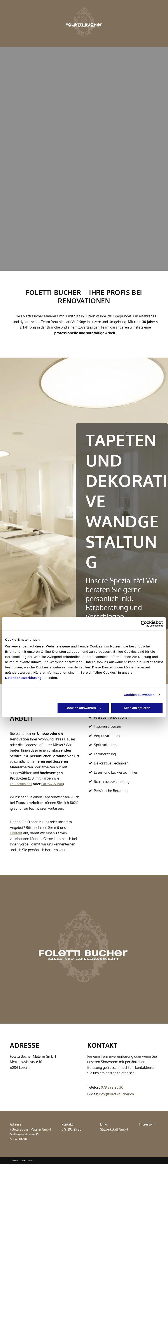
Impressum (146, 1124)
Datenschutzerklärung (23, 678)
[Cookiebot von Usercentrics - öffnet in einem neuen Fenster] (144, 623)
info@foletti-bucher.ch (116, 1094)
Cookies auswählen (139, 695)
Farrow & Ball (52, 784)
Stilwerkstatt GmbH (114, 1129)
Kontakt (16, 833)
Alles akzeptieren (137, 708)
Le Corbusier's (21, 784)
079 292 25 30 (112, 1087)
